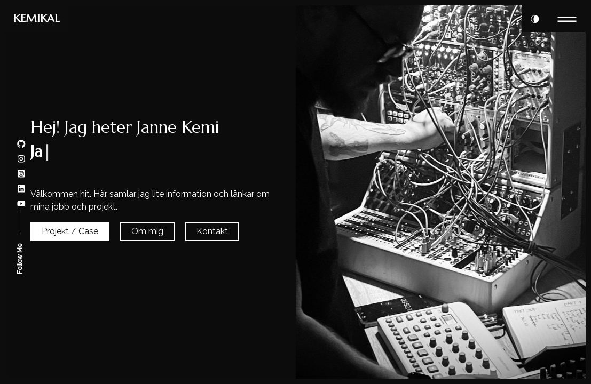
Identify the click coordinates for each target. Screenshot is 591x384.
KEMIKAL (36, 18)
